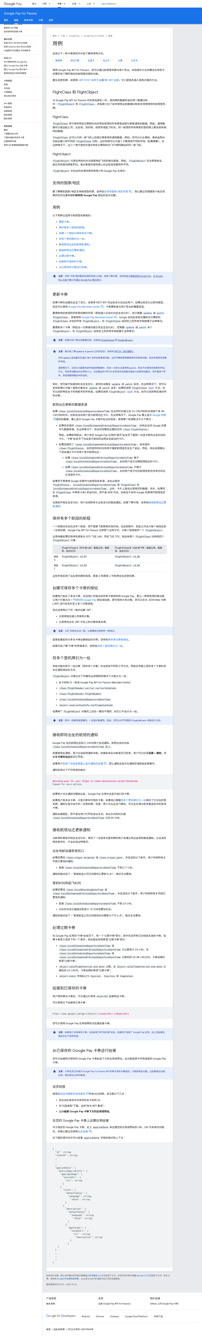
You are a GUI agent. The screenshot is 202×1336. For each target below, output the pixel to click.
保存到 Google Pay (85, 599)
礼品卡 (91, 60)
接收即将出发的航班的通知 (74, 244)
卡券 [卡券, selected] (59, 3)
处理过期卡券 (66, 255)
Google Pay (74, 36)
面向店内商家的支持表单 (71, 1093)
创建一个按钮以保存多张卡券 (75, 233)
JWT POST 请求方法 (89, 80)
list (151, 387)
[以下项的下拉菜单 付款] (50, 4)
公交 (89, 3)
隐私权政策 (59, 1329)
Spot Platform (109, 3)
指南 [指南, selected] (16, 20)
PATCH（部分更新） (123, 351)
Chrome (100, 1316)
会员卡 (106, 60)
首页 (6, 20)
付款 (44, 3)
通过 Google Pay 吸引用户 (88, 280)
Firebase (114, 1316)
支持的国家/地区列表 (116, 191)
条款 (48, 1329)
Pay (13, 4)
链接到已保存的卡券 (70, 261)
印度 (74, 3)
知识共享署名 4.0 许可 (95, 1275)
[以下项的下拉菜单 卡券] (65, 4)
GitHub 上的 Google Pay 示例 (164, 1303)
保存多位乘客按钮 (118, 639)
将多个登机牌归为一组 (71, 238)
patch (160, 313)
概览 (34, 3)
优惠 (120, 60)
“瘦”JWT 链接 (111, 80)
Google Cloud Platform (136, 1316)
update (147, 313)
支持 (51, 20)
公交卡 (134, 60)
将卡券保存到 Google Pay (138, 276)
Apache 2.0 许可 (144, 1275)
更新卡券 (64, 221)
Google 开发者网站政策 (68, 1279)
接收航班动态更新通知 (71, 250)
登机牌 (58, 60)
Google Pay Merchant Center (84, 306)
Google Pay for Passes (20, 13)
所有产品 (158, 1316)
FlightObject (125, 340)
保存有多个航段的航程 (71, 227)
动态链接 (83, 1131)
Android (86, 1316)
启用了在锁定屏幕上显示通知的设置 (83, 763)
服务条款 (50, 1303)
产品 (63, 36)
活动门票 (74, 60)
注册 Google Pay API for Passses (114, 1303)
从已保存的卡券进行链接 (73, 267)
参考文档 (28, 20)
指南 (110, 36)
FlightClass (107, 340)
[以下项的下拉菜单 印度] (80, 4)
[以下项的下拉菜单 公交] (95, 4)
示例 (41, 20)
